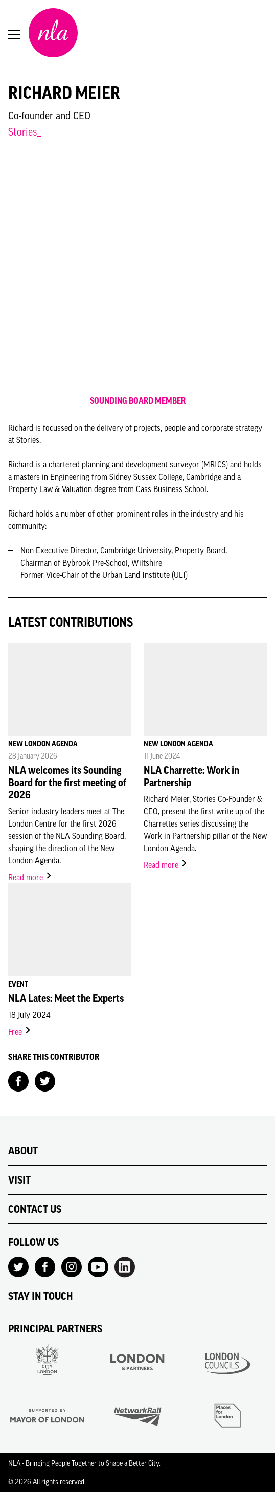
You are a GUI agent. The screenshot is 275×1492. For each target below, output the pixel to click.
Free (20, 1031)
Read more (30, 877)
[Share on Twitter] (45, 1080)
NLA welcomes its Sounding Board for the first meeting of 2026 (67, 782)
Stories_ (24, 132)
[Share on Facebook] (18, 1080)
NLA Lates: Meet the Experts (66, 998)
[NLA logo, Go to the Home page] (53, 34)
